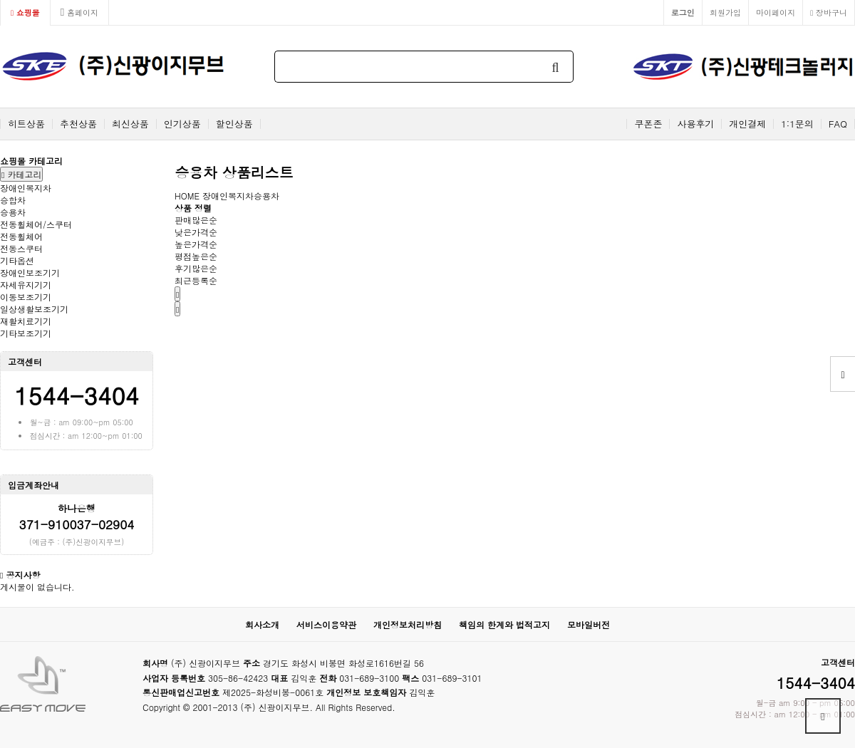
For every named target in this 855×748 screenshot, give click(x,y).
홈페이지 (79, 12)
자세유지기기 (25, 285)
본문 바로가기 (0, 0)
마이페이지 (775, 12)
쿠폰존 (648, 124)
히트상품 (26, 124)
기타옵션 (17, 260)
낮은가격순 (196, 232)
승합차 (13, 200)
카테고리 (21, 174)
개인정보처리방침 (407, 624)
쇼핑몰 (25, 12)
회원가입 (725, 12)
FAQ (838, 124)
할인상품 (234, 124)
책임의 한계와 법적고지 (504, 624)
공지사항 (23, 574)
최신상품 (130, 124)
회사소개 (262, 624)
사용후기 (695, 124)
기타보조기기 (25, 333)
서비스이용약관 (326, 624)
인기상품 (182, 124)
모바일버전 (588, 624)
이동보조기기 (25, 297)
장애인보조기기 (30, 272)
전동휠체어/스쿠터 (36, 224)
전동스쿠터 (21, 248)
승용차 (13, 212)
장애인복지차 (25, 188)
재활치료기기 (25, 321)
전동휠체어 (21, 236)
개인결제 (747, 124)
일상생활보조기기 (34, 309)
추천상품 (78, 124)
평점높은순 (196, 256)
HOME (187, 195)
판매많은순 (196, 220)
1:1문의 (797, 124)
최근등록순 (196, 280)
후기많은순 (196, 268)
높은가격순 (196, 244)
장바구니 (828, 12)
